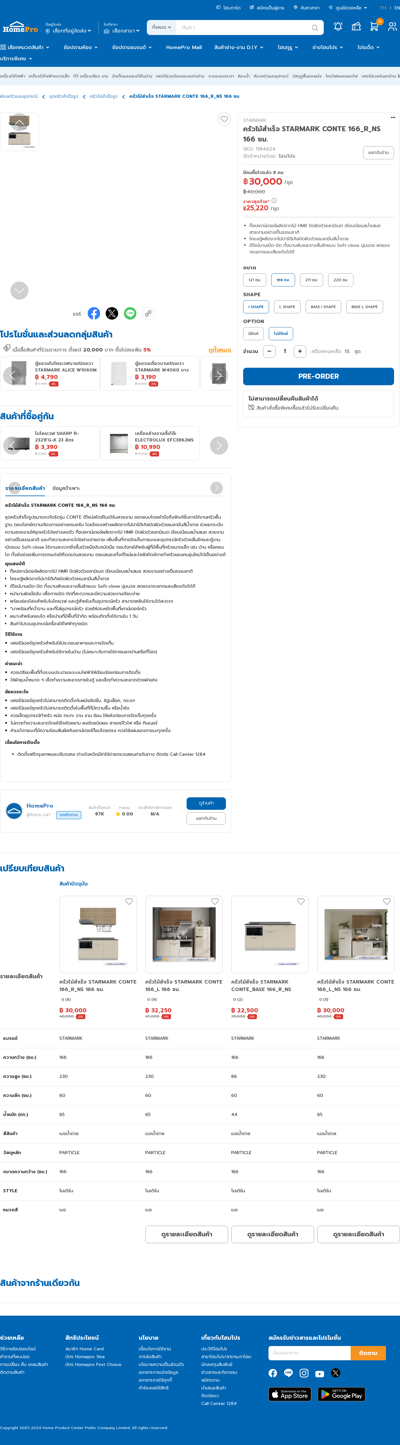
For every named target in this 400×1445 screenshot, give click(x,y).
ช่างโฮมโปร (324, 47)
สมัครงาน (210, 1380)
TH (383, 8)
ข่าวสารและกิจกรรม (219, 1372)
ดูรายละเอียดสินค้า (186, 1234)
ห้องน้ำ (244, 76)
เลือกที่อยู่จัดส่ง (69, 31)
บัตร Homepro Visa (85, 1356)
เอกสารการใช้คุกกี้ (155, 1380)
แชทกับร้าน (206, 818)
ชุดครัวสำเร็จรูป (63, 96)
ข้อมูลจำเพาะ (66, 488)
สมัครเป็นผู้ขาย (267, 8)
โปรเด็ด (366, 47)
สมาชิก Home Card (84, 1349)
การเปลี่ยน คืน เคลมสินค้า (24, 1364)
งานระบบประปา (221, 76)
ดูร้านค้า (206, 803)
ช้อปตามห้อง (78, 47)
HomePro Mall (184, 47)
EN (397, 8)
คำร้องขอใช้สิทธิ (154, 1388)
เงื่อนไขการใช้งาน (155, 1349)
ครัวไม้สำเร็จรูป (104, 96)
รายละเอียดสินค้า (25, 488)
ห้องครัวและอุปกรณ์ (271, 76)
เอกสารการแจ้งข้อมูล (158, 1372)
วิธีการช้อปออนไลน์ (18, 1349)
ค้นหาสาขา (306, 8)
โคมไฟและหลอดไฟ (342, 76)
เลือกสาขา (122, 31)
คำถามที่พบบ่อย (15, 1356)
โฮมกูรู (285, 47)
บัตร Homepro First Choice (93, 1364)
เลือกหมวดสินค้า (25, 47)
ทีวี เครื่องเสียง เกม (90, 76)
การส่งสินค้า (150, 1356)
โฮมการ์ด (228, 8)
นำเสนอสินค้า (213, 1388)
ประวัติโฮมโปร (214, 1349)
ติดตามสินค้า (12, 1372)
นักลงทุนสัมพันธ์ (216, 1364)
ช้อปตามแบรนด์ (129, 47)
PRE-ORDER (318, 376)
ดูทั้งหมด (219, 350)
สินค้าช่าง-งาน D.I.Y (236, 47)
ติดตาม (368, 1353)
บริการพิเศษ (13, 58)
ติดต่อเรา (210, 1396)
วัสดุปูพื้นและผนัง (307, 76)
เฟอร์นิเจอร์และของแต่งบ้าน (180, 76)
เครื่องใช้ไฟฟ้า (12, 76)
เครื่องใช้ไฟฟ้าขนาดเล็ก (49, 76)
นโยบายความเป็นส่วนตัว (161, 1364)
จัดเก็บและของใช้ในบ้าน (132, 76)
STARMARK (254, 120)
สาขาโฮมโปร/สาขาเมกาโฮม (226, 1356)
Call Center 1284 (219, 1403)
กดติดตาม (69, 815)
